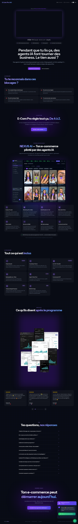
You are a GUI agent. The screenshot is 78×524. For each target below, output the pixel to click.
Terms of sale (27, 521)
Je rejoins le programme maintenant (39, 507)
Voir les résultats (46, 68)
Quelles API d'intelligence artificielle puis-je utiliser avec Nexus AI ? (39, 458)
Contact (40, 521)
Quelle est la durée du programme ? (39, 442)
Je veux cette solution (39, 129)
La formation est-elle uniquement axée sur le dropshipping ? (39, 454)
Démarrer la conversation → (67, 513)
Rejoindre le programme (34, 68)
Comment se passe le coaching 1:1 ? (39, 473)
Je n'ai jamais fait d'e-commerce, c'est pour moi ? (39, 465)
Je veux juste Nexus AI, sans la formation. (39, 450)
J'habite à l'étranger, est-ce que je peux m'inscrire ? (39, 431)
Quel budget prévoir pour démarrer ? (39, 438)
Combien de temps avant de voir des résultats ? (39, 461)
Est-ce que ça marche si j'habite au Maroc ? (39, 435)
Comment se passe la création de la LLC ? (39, 469)
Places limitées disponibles (41, 8)
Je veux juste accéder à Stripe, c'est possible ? (39, 446)
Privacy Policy (34, 521)
